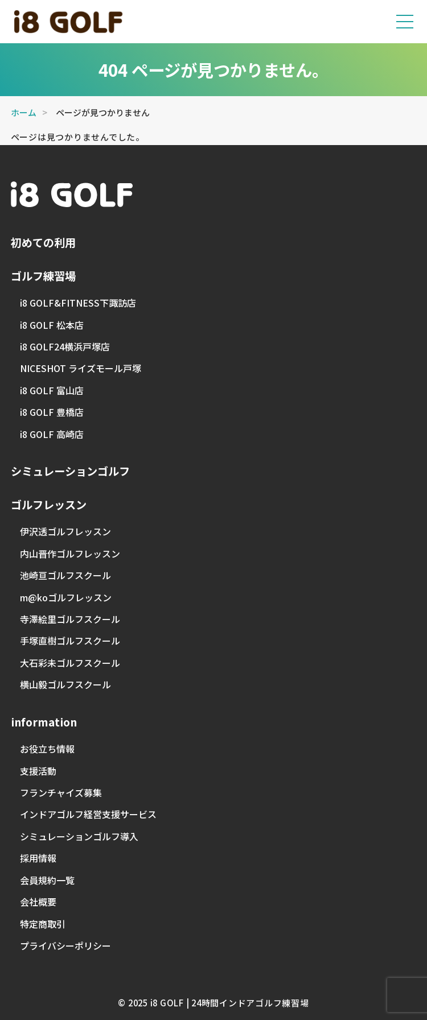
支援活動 (38, 771)
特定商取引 (42, 924)
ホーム (23, 112)
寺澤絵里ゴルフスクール (70, 619)
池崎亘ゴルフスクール (65, 575)
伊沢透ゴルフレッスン (65, 531)
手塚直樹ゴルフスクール (70, 640)
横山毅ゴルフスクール (65, 684)
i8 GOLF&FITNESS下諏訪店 (78, 302)
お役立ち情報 (47, 748)
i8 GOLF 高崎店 (52, 434)
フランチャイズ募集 (61, 792)
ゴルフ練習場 (43, 276)
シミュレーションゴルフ (70, 471)
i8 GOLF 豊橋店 (52, 412)
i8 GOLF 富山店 (52, 390)
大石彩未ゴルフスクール (70, 663)
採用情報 (38, 858)
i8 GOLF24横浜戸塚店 (65, 346)
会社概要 (38, 901)
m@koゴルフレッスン (66, 597)
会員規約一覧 (47, 880)
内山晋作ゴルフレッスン (70, 553)
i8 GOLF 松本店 (52, 325)
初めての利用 (43, 242)
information (44, 722)
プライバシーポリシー (65, 945)
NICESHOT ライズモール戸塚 (80, 368)
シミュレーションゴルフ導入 (79, 836)
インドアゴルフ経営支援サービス (88, 814)
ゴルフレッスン (49, 505)
